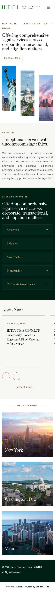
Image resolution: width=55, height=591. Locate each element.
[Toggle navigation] (49, 7)
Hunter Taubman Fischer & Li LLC (26, 567)
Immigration (14, 270)
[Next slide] (16, 376)
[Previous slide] (6, 376)
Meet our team (12, 57)
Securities (13, 230)
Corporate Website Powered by (27, 587)
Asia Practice (14, 257)
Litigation (12, 243)
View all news (24, 387)
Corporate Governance (21, 284)
